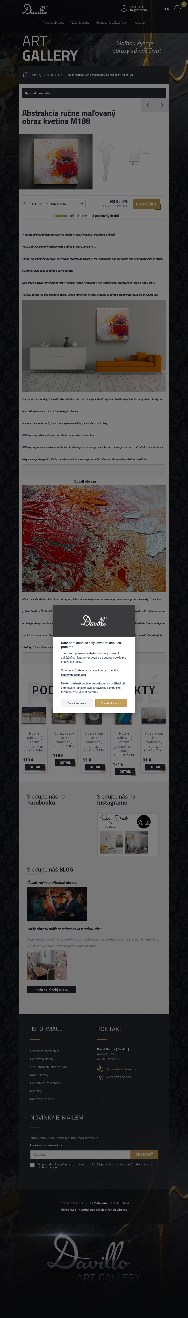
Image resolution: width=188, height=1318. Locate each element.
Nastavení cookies (42, 1098)
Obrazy (36, 74)
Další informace (77, 703)
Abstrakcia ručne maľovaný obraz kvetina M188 (100, 74)
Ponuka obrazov (53, 22)
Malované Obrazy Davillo (111, 1203)
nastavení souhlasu (73, 675)
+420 (118, 1077)
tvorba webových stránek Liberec (103, 1209)
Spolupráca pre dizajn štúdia (48, 1066)
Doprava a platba (41, 1058)
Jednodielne (54, 74)
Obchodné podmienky (44, 1050)
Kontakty (139, 22)
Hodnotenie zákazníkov (111, 22)
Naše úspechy (80, 22)
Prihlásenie (137, 6)
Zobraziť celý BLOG (51, 990)
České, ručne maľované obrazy (52, 882)
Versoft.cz (68, 1209)
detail (35, 767)
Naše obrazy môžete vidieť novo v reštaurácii (64, 929)
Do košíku (146, 204)
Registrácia (138, 9)
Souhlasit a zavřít (111, 703)
